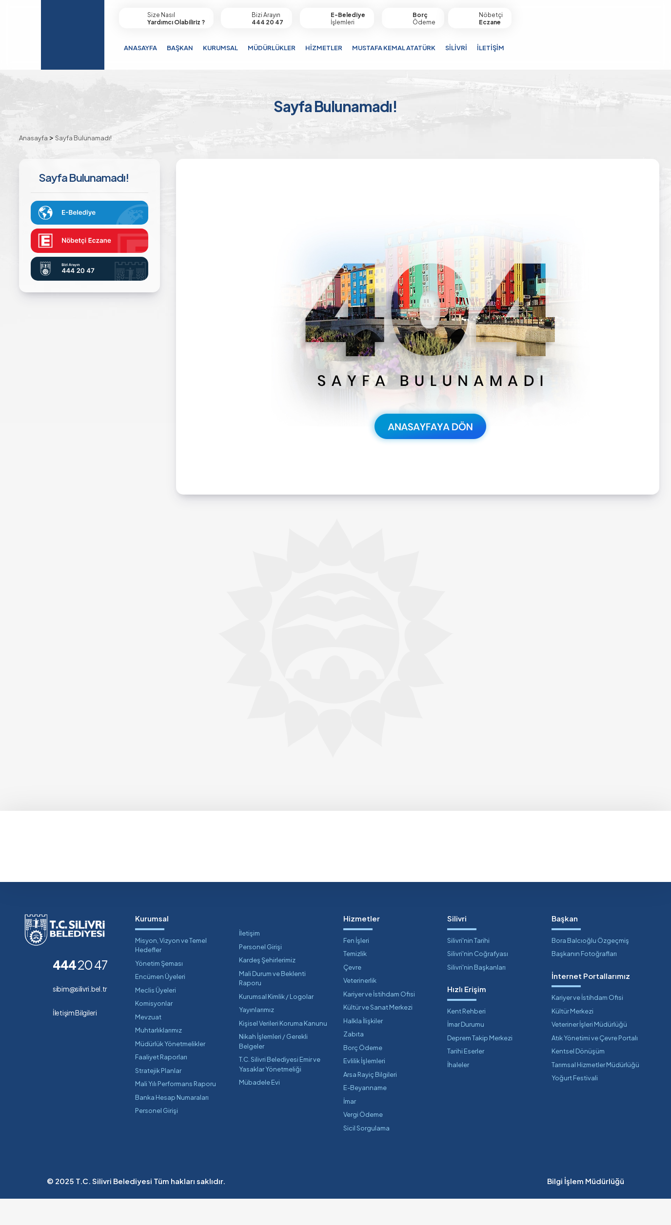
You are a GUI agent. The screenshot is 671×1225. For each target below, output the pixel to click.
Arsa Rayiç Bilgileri (370, 1101)
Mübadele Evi (259, 1109)
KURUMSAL (220, 48)
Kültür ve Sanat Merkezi (378, 1034)
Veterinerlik (359, 1007)
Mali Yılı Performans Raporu (175, 1110)
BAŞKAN (180, 48)
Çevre (352, 993)
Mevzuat (148, 1043)
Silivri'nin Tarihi (468, 967)
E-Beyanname (365, 1114)
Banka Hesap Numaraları (172, 1124)
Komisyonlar (154, 1030)
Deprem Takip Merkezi (480, 1064)
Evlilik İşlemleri (364, 1087)
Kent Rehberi (466, 1037)
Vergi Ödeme (363, 1141)
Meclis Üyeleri (155, 1016)
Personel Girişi (156, 1137)
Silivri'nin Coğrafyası (477, 980)
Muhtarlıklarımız (158, 1057)
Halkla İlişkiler (363, 1047)
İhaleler (458, 1091)
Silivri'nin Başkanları (476, 993)
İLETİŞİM (490, 48)
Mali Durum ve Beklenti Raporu (272, 1005)
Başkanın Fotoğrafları (584, 980)
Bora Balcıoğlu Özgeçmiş (590, 967)
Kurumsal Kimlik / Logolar (276, 1023)
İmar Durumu (465, 1051)
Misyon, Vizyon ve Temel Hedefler (171, 971)
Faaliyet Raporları (161, 1084)
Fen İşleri (356, 967)
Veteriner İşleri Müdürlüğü (589, 1051)
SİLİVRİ (456, 48)
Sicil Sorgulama (366, 1154)
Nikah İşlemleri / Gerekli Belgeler (273, 1068)
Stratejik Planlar (158, 1097)
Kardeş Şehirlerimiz (267, 987)
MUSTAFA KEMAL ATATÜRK (393, 48)
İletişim (249, 960)
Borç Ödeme (362, 1074)
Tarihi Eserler (465, 1078)
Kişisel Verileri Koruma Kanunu (283, 1049)
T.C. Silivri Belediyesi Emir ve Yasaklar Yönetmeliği (279, 1091)
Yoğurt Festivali (575, 1105)
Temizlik (355, 980)
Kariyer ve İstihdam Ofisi (379, 1020)
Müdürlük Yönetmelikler (170, 1070)
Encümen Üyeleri (160, 1003)
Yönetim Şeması (159, 990)
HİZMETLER (323, 48)
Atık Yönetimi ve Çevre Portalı (595, 1064)
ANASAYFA (140, 48)
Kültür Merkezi (572, 1037)
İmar (349, 1127)
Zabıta (353, 1061)
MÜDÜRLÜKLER (272, 48)
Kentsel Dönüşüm (578, 1078)
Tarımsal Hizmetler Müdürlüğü (595, 1091)
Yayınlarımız (256, 1036)
